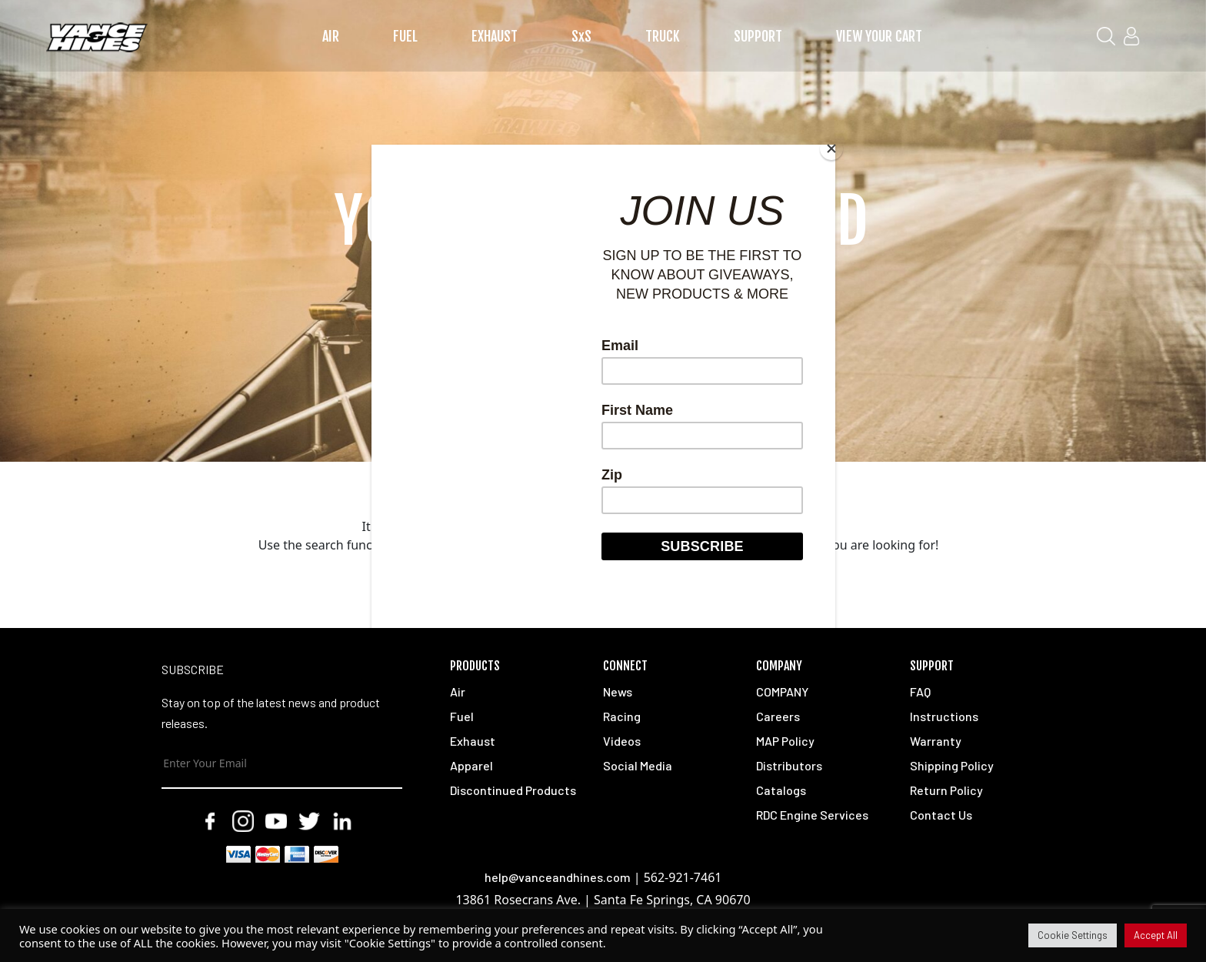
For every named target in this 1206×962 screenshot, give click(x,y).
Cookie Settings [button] (1073, 935)
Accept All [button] (1156, 935)
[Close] (831, 148)
